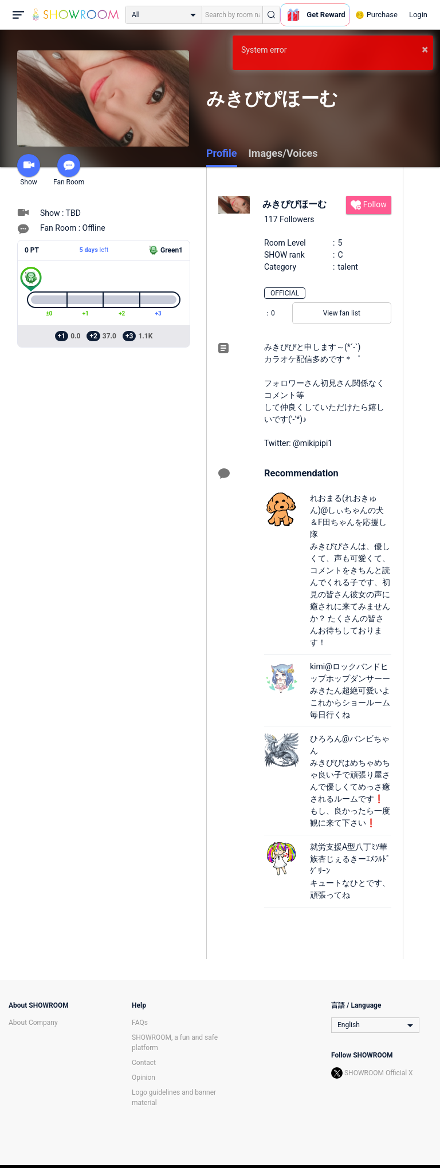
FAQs (140, 1023)
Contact (144, 1063)
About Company (33, 1023)
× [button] (425, 49)
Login (418, 14)
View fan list (341, 313)
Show (28, 170)
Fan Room (68, 170)
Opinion (143, 1078)
